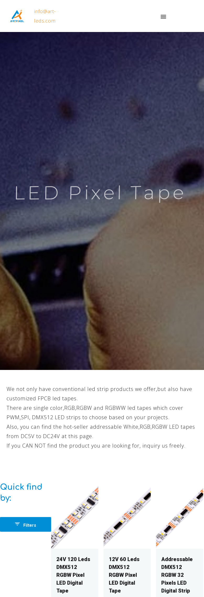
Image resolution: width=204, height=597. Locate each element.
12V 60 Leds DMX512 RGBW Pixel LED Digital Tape (124, 575)
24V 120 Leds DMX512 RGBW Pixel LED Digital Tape (73, 575)
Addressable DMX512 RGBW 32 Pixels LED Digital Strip (177, 575)
